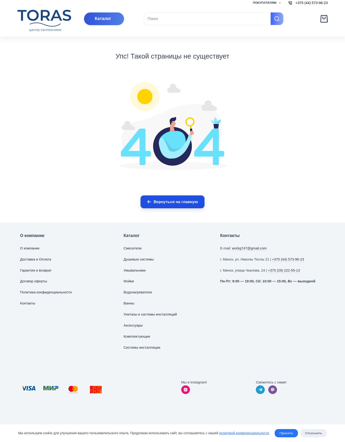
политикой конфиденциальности (244, 433)
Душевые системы (139, 259)
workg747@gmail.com (249, 248)
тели (137, 248)
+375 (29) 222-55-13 (284, 270)
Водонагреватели (138, 292)
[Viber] (272, 389)
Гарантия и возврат (36, 270)
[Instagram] (185, 389)
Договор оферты (33, 281)
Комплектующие (137, 336)
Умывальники (134, 270)
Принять (286, 433)
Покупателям (268, 3)
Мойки (129, 281)
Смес (128, 248)
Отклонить (313, 433)
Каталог (103, 18)
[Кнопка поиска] (277, 18)
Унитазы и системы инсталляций (150, 314)
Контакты (27, 303)
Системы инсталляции (142, 347)
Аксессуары (133, 325)
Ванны (129, 303)
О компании (29, 248)
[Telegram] (260, 389)
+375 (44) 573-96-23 (288, 259)
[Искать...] (207, 18)
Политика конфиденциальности (46, 292)
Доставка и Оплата (35, 259)
